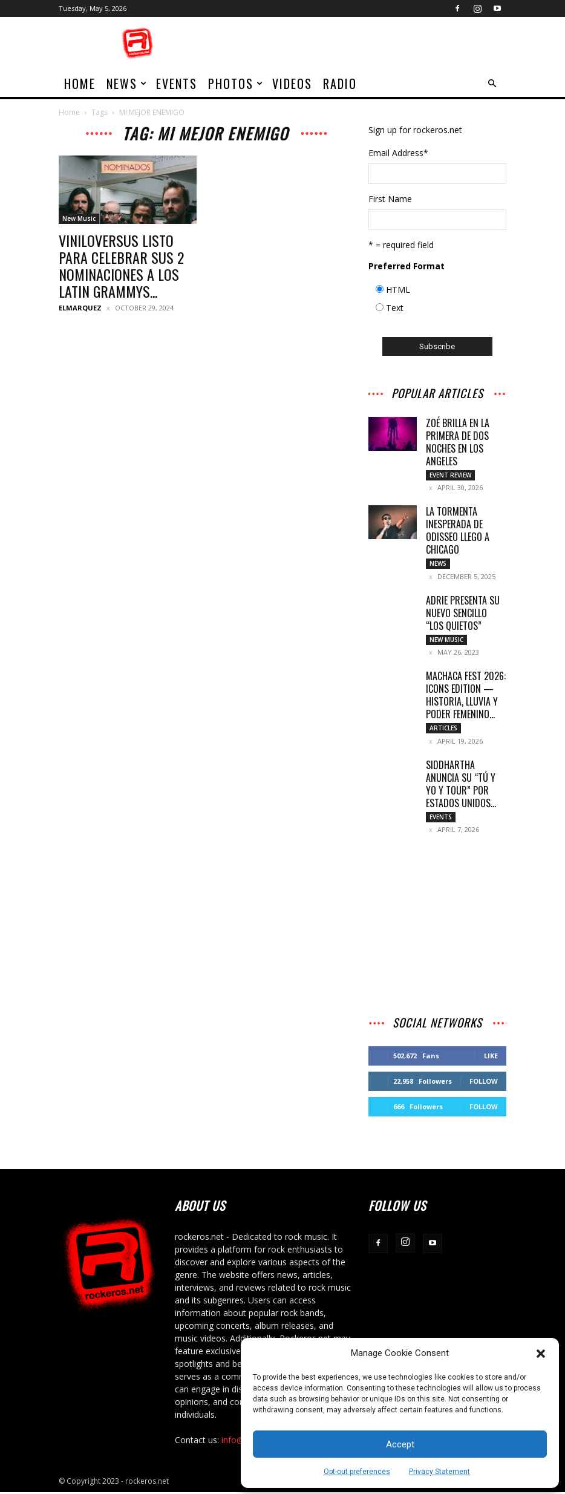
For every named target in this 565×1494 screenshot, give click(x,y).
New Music (79, 218)
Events (176, 83)
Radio (340, 83)
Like (491, 1057)
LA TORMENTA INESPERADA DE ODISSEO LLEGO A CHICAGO (457, 531)
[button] (541, 1354)
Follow (483, 1082)
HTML (398, 289)
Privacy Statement (439, 1471)
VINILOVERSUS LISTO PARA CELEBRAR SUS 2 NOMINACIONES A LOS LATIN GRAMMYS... (121, 265)
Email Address (398, 153)
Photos (236, 83)
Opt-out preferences (357, 1471)
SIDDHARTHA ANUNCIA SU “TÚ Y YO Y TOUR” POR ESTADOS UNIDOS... (461, 785)
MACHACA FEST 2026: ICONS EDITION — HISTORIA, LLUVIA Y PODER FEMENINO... (466, 696)
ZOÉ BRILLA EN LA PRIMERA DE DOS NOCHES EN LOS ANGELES (457, 442)
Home (69, 112)
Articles (443, 729)
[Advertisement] (364, 43)
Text (394, 307)
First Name (390, 199)
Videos (292, 83)
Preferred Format (406, 266)
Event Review (450, 475)
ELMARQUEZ (80, 307)
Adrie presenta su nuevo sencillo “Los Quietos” (463, 614)
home (80, 83)
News (127, 83)
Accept (400, 1444)
